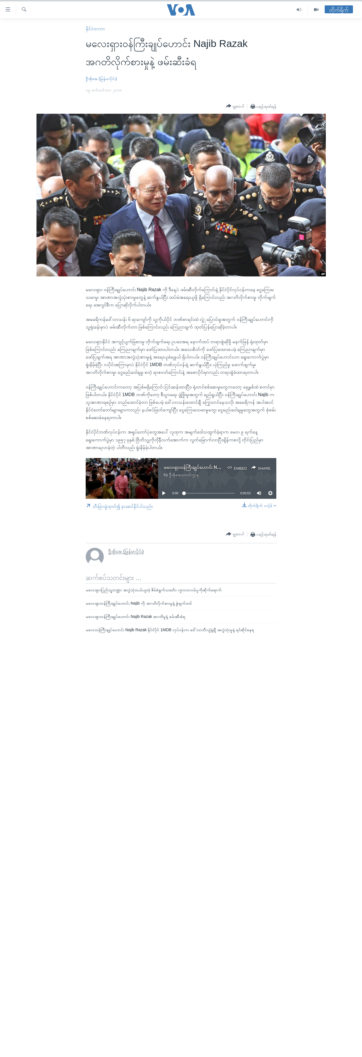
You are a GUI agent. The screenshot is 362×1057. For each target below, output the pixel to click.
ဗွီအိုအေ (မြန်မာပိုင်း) (101, 78)
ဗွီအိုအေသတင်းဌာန (184, 474)
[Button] (235, 106)
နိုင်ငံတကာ (95, 28)
